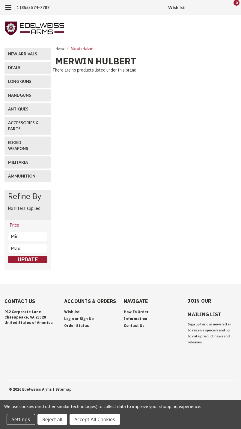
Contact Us (134, 325)
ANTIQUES (18, 109)
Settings (21, 419)
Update (28, 259)
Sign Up (87, 318)
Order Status (76, 325)
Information (135, 318)
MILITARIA (18, 162)
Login (69, 318)
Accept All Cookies (94, 419)
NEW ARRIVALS (22, 53)
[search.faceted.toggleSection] (17, 225)
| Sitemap (62, 388)
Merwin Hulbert (82, 49)
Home (59, 49)
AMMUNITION (21, 176)
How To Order (136, 312)
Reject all (52, 419)
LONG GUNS (19, 81)
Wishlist (176, 7)
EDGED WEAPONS (18, 145)
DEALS (14, 67)
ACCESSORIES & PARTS (23, 125)
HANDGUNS (19, 95)
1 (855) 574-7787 (32, 7)
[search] (201, 7)
